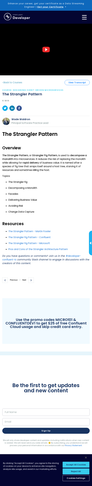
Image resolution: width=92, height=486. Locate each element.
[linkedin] (12, 108)
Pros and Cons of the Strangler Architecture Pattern (38, 249)
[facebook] (19, 108)
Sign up (46, 430)
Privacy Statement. (73, 445)
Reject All (76, 471)
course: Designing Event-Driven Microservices (33, 90)
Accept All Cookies (76, 464)
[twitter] (5, 108)
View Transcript (77, 82)
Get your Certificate (50, 6)
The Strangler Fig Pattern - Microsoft (29, 243)
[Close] (86, 457)
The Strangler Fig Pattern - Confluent (29, 237)
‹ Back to (12, 82)
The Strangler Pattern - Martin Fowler (29, 231)
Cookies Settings (76, 478)
